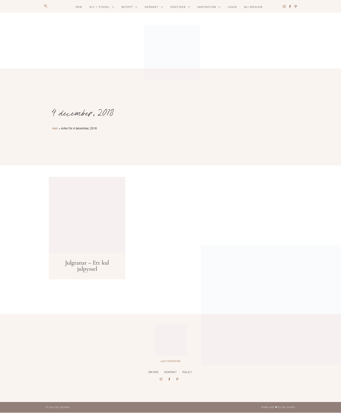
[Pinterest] (295, 6)
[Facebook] (290, 6)
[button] (46, 6)
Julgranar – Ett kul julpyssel (87, 265)
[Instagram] (284, 6)
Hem (55, 128)
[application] (112, 7)
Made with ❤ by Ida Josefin (278, 407)
